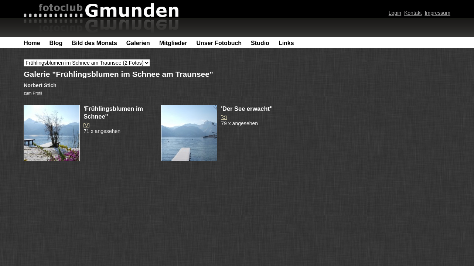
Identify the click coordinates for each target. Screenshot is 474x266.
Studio (260, 43)
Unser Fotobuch (219, 43)
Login (395, 13)
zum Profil (33, 93)
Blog (56, 43)
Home (32, 43)
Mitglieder (173, 43)
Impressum (437, 13)
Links (286, 43)
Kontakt (413, 13)
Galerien (138, 43)
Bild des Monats (94, 43)
